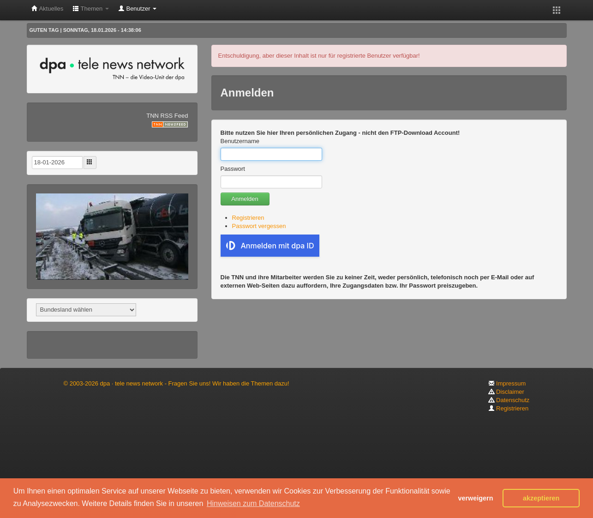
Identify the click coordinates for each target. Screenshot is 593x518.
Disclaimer (506, 391)
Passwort (233, 168)
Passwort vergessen (259, 226)
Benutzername (240, 141)
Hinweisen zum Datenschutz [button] (253, 503)
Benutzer (137, 8)
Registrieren (248, 217)
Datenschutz (509, 400)
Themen (90, 8)
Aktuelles (47, 8)
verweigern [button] (475, 498)
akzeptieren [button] (541, 498)
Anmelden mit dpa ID (270, 245)
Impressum (507, 383)
